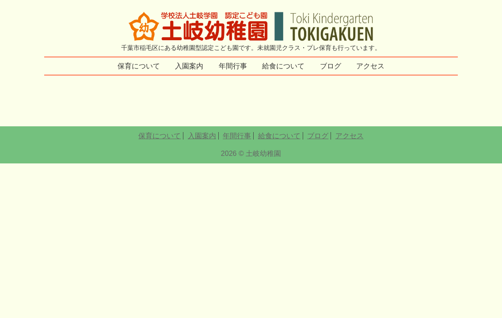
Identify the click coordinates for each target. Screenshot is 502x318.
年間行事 (233, 66)
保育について (139, 66)
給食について (283, 66)
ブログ (330, 66)
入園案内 (189, 66)
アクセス (370, 66)
